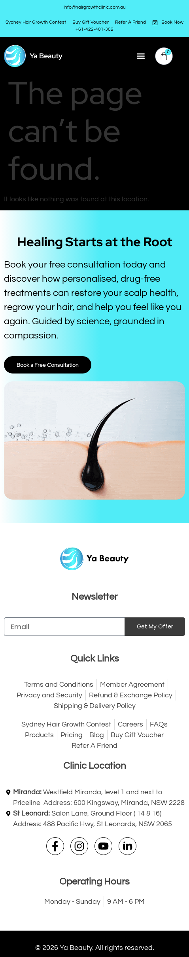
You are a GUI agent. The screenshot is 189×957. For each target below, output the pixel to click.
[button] (140, 56)
